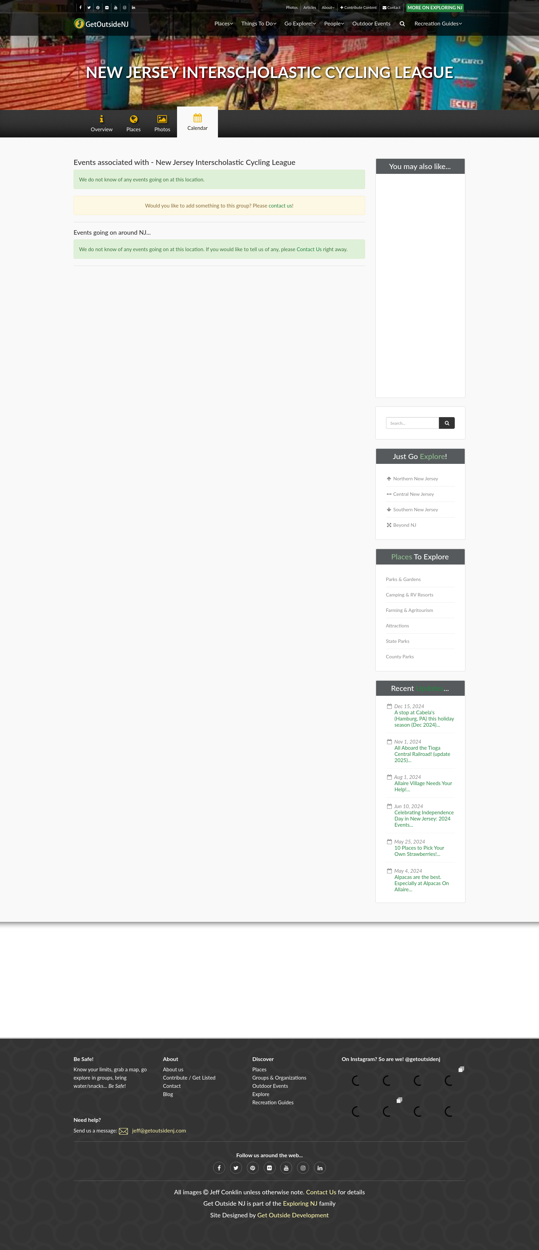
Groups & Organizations (279, 1077)
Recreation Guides (438, 23)
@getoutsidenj (422, 1059)
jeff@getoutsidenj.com (159, 1130)
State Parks (398, 641)
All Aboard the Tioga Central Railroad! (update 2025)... (422, 754)
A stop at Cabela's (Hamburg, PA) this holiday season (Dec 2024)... (424, 718)
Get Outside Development (293, 1215)
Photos (292, 7)
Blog (168, 1094)
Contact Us (309, 249)
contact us (280, 205)
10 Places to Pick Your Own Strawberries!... (419, 851)
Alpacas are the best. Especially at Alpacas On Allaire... (422, 883)
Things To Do (258, 23)
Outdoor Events (371, 23)
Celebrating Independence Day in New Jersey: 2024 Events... (424, 818)
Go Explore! (300, 23)
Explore (432, 456)
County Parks (400, 656)
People (334, 23)
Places (223, 23)
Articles (310, 7)
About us (173, 1069)
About (328, 7)
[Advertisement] (420, 284)
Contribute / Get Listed (189, 1077)
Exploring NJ (300, 1203)
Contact (391, 7)
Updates (430, 688)
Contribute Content (358, 7)
